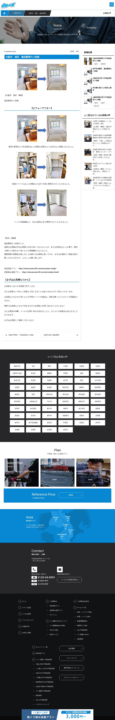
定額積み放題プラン (54, 610)
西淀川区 (96, 106)
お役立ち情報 (24, 632)
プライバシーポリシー (71, 677)
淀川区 (65, 380)
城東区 (49, 373)
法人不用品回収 (80, 630)
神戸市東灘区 (33, 423)
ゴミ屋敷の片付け (81, 634)
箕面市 (97, 408)
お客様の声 (23, 626)
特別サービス (52, 634)
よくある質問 (24, 614)
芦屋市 (65, 423)
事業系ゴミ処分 (80, 625)
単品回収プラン (53, 606)
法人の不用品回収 (40, 700)
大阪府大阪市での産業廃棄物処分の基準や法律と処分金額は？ (102, 137)
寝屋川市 (82, 401)
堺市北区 (65, 394)
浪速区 (49, 380)
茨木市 (33, 415)
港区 (81, 380)
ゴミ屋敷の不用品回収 (41, 691)
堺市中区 (49, 394)
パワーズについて (26, 620)
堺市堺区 (17, 401)
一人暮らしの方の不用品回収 (43, 668)
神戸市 (17, 423)
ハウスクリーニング (40, 704)
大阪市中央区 (17, 373)
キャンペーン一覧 (40, 647)
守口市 (49, 401)
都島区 (81, 387)
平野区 (65, 373)
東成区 (97, 373)
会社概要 (71, 648)
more (19, 480)
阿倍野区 (103, 64)
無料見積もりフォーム (71, 668)
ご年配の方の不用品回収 (42, 677)
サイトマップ (71, 658)
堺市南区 (98, 394)
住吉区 (33, 373)
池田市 (65, 408)
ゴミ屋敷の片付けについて (56, 621)
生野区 (17, 387)
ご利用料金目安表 (81, 601)
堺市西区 (82, 394)
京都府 (17, 430)
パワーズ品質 (24, 607)
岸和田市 (98, 401)
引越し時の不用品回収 (41, 664)
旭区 (77, 51)
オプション (51, 614)
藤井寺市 (17, 366)
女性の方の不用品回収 (41, 673)
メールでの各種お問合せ (69, 580)
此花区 (33, 380)
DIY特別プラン (39, 653)
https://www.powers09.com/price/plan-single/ (37, 268)
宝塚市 (81, 423)
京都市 (33, 430)
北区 (33, 366)
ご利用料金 (51, 601)
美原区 (17, 415)
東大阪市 (33, 408)
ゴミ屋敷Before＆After (55, 625)
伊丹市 (97, 423)
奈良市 (65, 430)
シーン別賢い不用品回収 (42, 659)
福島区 (33, 387)
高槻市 (81, 415)
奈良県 (49, 430)
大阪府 (72, 51)
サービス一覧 (80, 607)
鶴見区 (17, 394)
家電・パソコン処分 (82, 616)
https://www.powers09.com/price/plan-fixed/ (40, 272)
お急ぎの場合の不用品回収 (42, 686)
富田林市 (65, 401)
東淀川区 (17, 380)
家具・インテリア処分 (83, 612)
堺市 (33, 394)
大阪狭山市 (33, 401)
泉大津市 (82, 408)
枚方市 (49, 408)
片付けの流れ (52, 630)
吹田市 (17, 408)
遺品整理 (78, 639)
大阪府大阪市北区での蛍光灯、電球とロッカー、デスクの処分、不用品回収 (102, 152)
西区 (49, 366)
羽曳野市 (65, 415)
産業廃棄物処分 (80, 621)
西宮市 (49, 423)
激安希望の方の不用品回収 (42, 682)
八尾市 (65, 366)
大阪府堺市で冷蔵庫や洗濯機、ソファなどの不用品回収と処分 (102, 180)
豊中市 (49, 415)
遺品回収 (37, 695)
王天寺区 (98, 380)
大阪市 (96, 64)
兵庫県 (97, 415)
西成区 (49, 387)
